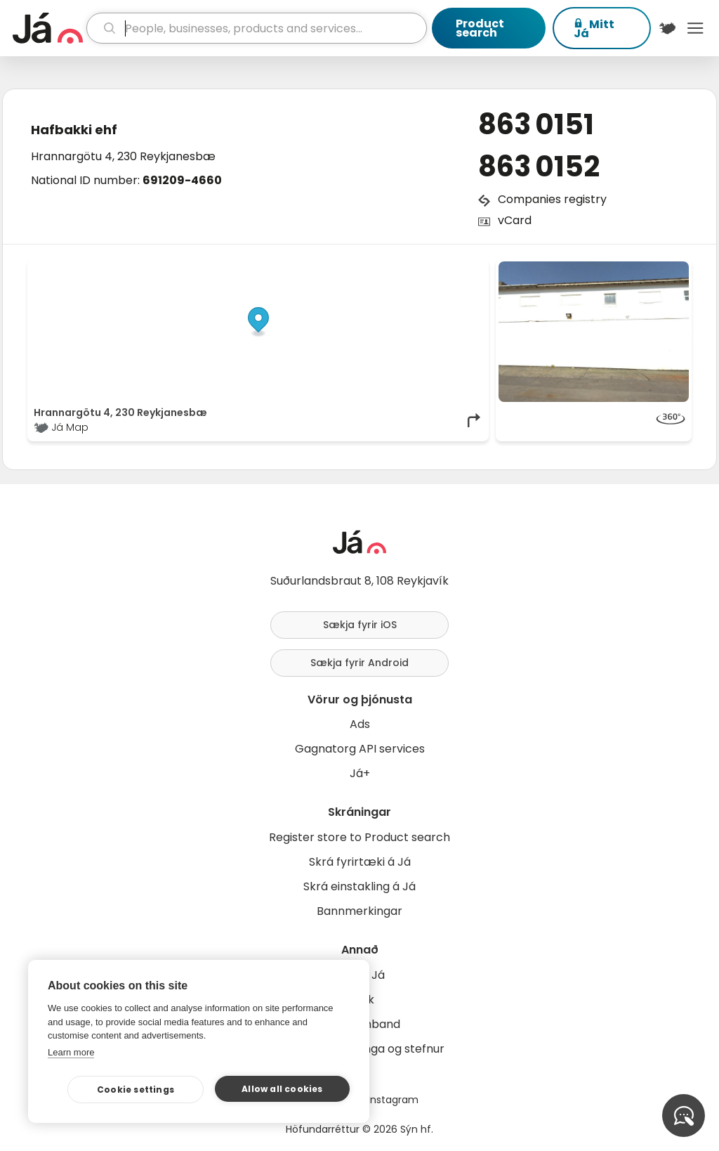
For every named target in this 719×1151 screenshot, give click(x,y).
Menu (695, 28)
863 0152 (539, 166)
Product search (480, 28)
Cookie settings (135, 1089)
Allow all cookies (282, 1089)
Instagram (393, 1100)
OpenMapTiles (455, 268)
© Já (338, 268)
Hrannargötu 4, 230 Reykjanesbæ (123, 156)
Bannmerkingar (359, 911)
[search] (256, 28)
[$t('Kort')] (668, 28)
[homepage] (48, 28)
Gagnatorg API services (360, 749)
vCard (515, 220)
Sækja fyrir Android (359, 663)
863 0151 (536, 124)
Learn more (71, 1052)
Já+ (360, 773)
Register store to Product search (359, 837)
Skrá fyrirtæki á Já (360, 862)
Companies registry (552, 199)
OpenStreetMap (388, 268)
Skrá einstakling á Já (359, 886)
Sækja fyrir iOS (360, 625)
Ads (360, 724)
